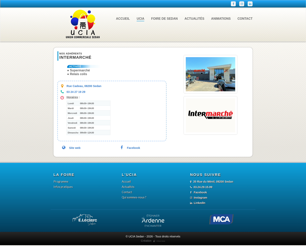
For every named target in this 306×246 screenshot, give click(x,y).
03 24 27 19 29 (76, 92)
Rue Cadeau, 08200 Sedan (83, 86)
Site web (70, 148)
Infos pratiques (63, 187)
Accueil (125, 19)
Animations (220, 19)
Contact (245, 19)
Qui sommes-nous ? (134, 198)
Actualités (193, 19)
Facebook (129, 148)
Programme (60, 182)
